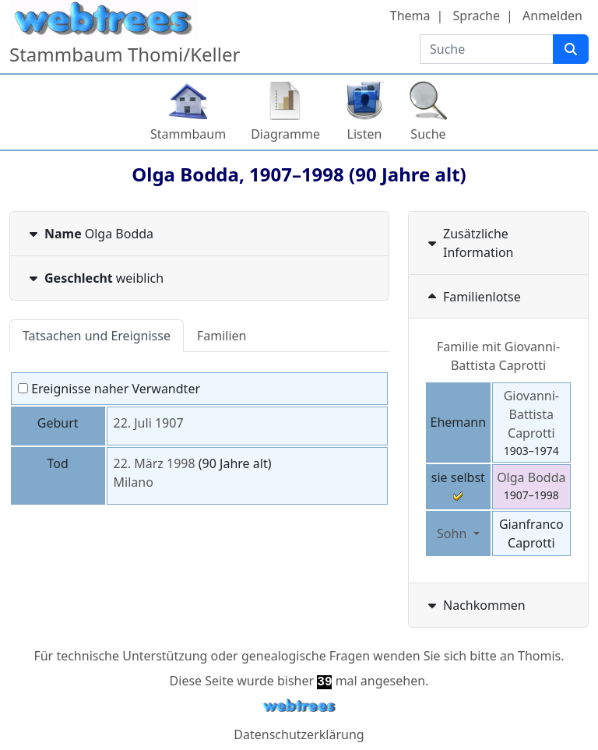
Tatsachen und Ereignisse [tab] (97, 335)
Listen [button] (364, 134)
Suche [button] (427, 134)
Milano (133, 482)
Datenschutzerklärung (299, 734)
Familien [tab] (222, 335)
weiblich (95, 278)
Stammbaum (188, 134)
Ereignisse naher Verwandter (109, 388)
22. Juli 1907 (149, 422)
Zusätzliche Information (469, 243)
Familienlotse (472, 296)
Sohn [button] (453, 533)
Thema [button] (410, 15)
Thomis (539, 655)
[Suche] (571, 49)
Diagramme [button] (285, 134)
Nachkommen (475, 605)
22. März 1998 (154, 463)
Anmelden (552, 15)
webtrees (299, 706)
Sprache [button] (476, 15)
